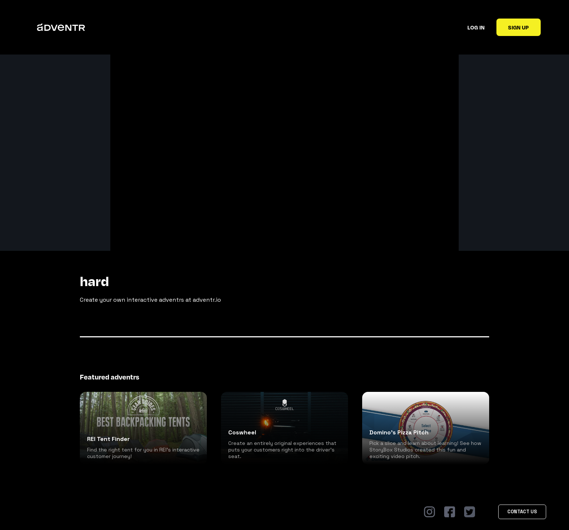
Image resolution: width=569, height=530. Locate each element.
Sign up (518, 27)
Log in (475, 27)
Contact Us (522, 512)
